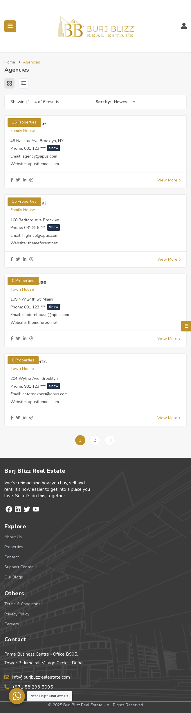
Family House (22, 130)
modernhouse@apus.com (45, 314)
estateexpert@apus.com (45, 394)
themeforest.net (42, 243)
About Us (13, 537)
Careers (11, 624)
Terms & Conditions (22, 604)
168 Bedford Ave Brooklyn (34, 220)
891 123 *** (42, 307)
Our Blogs (13, 577)
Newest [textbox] (121, 102)
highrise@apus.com (40, 235)
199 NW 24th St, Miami (31, 299)
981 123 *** (42, 386)
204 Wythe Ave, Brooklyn (34, 378)
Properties (13, 547)
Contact (11, 557)
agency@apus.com (39, 156)
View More (169, 180)
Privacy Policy (16, 614)
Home (9, 62)
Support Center (18, 567)
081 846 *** (42, 227)
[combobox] (124, 102)
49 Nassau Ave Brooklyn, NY (37, 141)
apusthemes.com (43, 164)
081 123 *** (42, 148)
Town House (22, 289)
